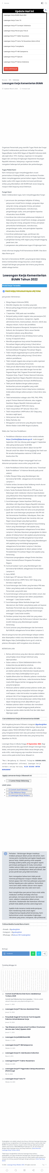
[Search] (46, 3)
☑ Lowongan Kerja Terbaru (19, 795)
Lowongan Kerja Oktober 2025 (15, 1165)
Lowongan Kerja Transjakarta (14, 46)
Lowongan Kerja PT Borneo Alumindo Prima (22, 1009)
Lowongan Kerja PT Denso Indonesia (16, 62)
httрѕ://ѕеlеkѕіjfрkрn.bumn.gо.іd (19, 439)
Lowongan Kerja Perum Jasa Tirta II (16, 31)
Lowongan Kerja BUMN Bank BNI (15, 15)
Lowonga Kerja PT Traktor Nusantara (16, 36)
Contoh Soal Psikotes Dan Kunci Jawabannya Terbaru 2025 (23, 995)
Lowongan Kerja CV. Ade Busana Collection (22, 1053)
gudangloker (15, 929)
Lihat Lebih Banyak (11, 69)
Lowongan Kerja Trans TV (12, 20)
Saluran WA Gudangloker (22, 935)
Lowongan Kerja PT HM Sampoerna (16, 51)
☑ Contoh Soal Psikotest (18, 789)
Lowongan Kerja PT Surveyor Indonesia (17, 25)
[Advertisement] (24, 118)
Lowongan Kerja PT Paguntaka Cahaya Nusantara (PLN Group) (25, 1070)
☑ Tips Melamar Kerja (17, 792)
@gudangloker (41, 724)
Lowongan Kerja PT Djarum (13, 57)
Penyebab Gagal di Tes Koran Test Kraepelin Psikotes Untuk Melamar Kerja (22, 1018)
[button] (6, 3)
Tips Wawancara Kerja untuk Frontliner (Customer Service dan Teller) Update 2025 (25, 1028)
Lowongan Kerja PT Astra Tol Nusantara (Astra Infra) (22, 41)
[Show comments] (42, 1170)
